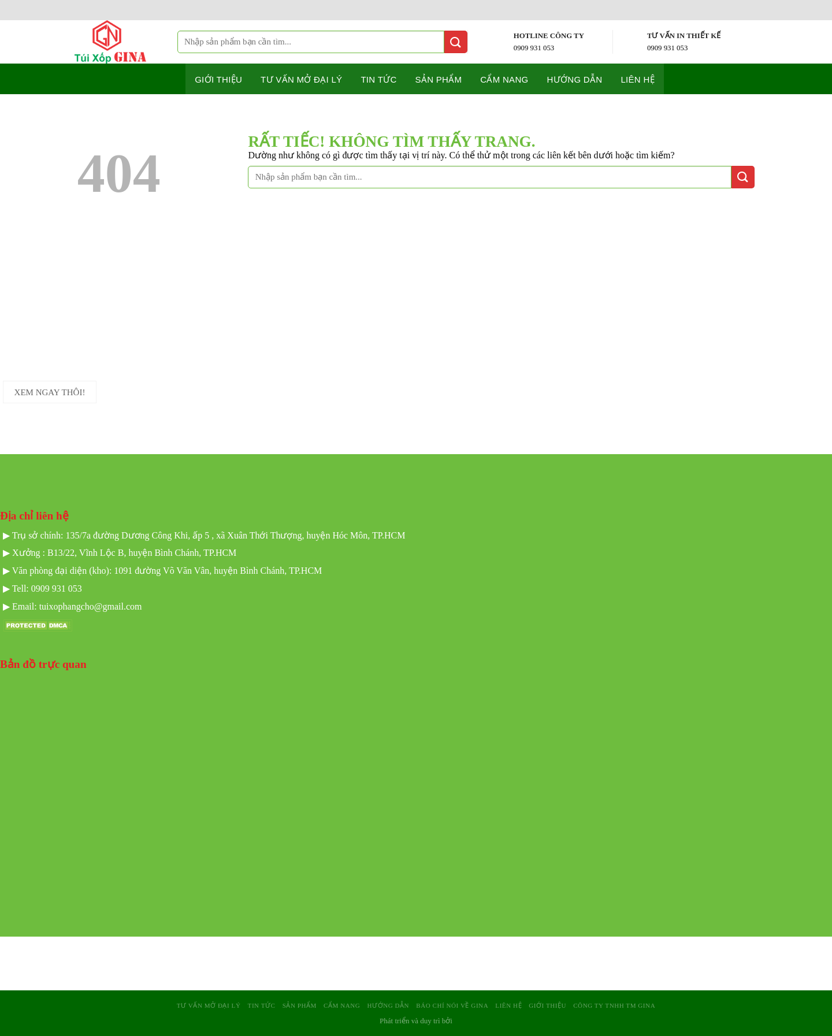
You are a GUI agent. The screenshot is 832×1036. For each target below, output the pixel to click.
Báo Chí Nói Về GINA (452, 1005)
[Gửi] (455, 42)
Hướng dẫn (575, 79)
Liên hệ (637, 79)
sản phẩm (300, 1005)
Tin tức (378, 79)
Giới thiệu (218, 79)
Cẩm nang (504, 79)
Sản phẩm (438, 79)
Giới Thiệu (547, 1005)
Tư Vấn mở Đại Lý (301, 79)
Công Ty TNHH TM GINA (614, 1005)
